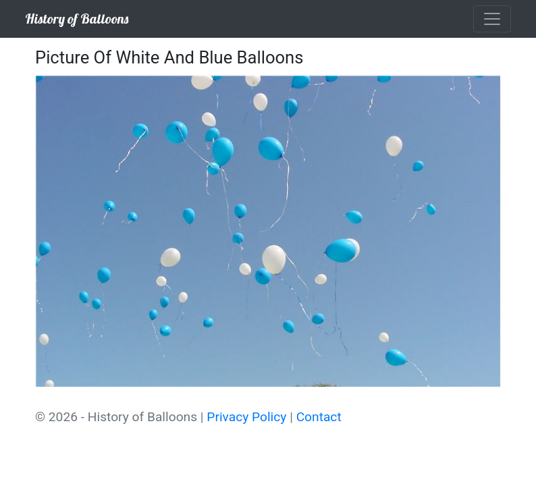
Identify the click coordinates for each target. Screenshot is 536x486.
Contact (319, 417)
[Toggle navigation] (492, 18)
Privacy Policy (246, 417)
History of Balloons (76, 18)
